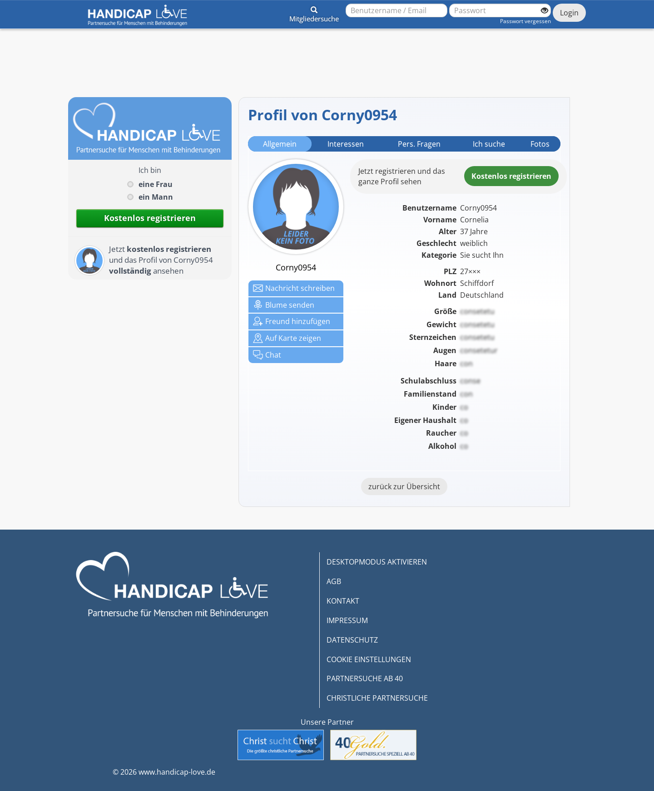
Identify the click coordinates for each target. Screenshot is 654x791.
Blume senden (283, 305)
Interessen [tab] (345, 144)
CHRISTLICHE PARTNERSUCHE (377, 698)
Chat (267, 355)
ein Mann (156, 197)
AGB (334, 581)
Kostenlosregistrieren (511, 176)
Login (569, 13)
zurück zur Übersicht (404, 486)
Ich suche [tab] (489, 144)
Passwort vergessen (525, 21)
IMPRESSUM (347, 620)
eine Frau (156, 184)
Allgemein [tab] (280, 144)
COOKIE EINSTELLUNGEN (369, 659)
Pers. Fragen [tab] (419, 144)
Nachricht (294, 288)
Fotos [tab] (540, 144)
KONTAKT (343, 601)
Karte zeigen (287, 338)
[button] (314, 12)
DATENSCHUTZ (352, 640)
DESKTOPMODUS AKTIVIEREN (377, 562)
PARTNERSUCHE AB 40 (365, 678)
